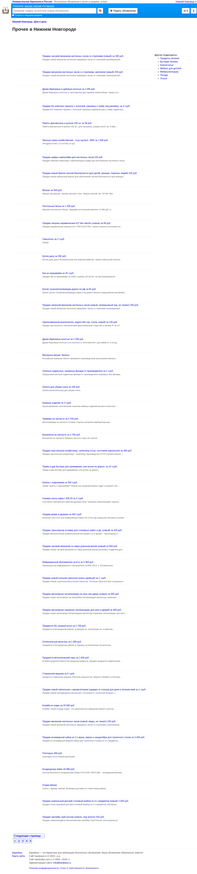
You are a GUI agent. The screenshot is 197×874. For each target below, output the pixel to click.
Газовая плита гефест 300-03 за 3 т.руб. (62, 498)
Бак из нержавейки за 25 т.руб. (58, 273)
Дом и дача (40, 22)
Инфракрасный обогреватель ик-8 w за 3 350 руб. (68, 562)
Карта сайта (18, 856)
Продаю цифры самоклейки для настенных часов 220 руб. (72, 157)
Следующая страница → (29, 835)
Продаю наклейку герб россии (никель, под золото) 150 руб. (73, 817)
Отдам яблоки (49, 785)
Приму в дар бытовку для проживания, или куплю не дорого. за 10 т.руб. (79, 466)
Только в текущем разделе (27, 15)
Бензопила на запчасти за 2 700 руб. (61, 435)
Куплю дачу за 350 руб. (54, 256)
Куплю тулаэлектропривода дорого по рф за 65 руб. (69, 289)
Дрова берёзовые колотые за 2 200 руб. (63, 339)
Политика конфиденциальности (44, 868)
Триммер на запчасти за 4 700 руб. (60, 419)
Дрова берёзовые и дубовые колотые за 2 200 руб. (68, 89)
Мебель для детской (170, 68)
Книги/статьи (166, 65)
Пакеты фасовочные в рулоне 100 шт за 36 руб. (67, 123)
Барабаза (17, 853)
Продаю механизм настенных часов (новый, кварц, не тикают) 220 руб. (79, 721)
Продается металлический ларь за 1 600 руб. (65, 657)
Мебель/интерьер (169, 72)
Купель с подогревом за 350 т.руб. (60, 482)
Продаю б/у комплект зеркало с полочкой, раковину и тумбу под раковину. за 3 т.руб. (86, 106)
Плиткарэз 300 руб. (52, 753)
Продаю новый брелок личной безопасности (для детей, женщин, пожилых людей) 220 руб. (89, 173)
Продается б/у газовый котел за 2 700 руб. (64, 626)
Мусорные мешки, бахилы (55, 355)
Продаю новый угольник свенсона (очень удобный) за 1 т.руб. (74, 578)
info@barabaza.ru (62, 863)
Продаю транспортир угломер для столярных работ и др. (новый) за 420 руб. (82, 530)
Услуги (163, 78)
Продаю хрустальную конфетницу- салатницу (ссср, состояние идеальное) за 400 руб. (87, 450)
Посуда (164, 75)
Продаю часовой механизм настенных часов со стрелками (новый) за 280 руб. (83, 56)
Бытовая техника (169, 61)
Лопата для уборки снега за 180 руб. (61, 387)
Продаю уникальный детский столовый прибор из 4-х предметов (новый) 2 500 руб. (85, 801)
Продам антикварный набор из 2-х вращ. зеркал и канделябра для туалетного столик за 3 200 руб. (93, 737)
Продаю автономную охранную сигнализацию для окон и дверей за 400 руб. (81, 610)
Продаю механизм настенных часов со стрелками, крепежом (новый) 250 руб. (82, 72)
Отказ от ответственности (72, 868)
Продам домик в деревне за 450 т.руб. (62, 514)
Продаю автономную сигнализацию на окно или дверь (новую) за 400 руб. (80, 594)
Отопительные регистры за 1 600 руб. (62, 642)
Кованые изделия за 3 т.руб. (56, 403)
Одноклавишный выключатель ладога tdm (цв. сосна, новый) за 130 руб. (80, 322)
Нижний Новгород (186, 1)
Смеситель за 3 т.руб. (53, 239)
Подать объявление (123, 10)
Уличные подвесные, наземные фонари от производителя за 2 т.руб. (77, 371)
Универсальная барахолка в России (32, 1)
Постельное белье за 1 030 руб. (58, 206)
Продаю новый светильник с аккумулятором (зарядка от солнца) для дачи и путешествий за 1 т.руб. (94, 689)
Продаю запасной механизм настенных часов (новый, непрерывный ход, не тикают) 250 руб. (90, 305)
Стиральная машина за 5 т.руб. (58, 673)
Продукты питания (169, 58)
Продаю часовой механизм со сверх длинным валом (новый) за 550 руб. (80, 546)
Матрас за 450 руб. (52, 190)
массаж (28, 6)
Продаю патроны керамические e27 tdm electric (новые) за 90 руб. (76, 223)
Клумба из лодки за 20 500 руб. (58, 705)
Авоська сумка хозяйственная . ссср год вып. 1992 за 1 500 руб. (75, 140)
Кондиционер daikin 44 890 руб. (58, 769)
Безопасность (92, 868)
